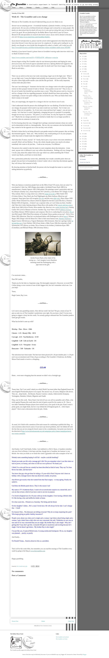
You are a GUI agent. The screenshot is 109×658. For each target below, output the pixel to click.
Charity (37, 7)
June (84, 86)
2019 (83, 133)
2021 (83, 139)
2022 (83, 141)
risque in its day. (49, 194)
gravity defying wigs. (65, 205)
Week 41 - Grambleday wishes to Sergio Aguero (87, 91)
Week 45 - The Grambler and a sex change (87, 113)
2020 (83, 136)
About (21, 7)
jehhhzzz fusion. (65, 210)
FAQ (53, 7)
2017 (83, 69)
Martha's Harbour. (65, 219)
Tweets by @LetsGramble (86, 167)
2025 (83, 149)
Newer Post (15, 621)
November (86, 128)
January (85, 73)
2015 (83, 64)
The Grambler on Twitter (62, 639)
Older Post (71, 621)
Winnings (29, 7)
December (86, 130)
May (84, 84)
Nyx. (71, 212)
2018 (83, 71)
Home (14, 7)
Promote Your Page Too (85, 162)
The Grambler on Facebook (62, 637)
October (85, 125)
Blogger (84, 654)
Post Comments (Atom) (46, 625)
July (84, 118)
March (85, 79)
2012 (83, 56)
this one (41, 198)
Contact (46, 7)
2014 (83, 61)
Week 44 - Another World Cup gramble (87, 108)
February (85, 76)
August (85, 120)
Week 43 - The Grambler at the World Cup (87, 102)
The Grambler (83, 159)
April (84, 81)
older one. (56, 198)
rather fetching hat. (62, 207)
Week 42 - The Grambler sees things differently (88, 97)
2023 (83, 144)
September (86, 123)
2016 (83, 66)
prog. (65, 216)
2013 (83, 59)
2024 (83, 146)
